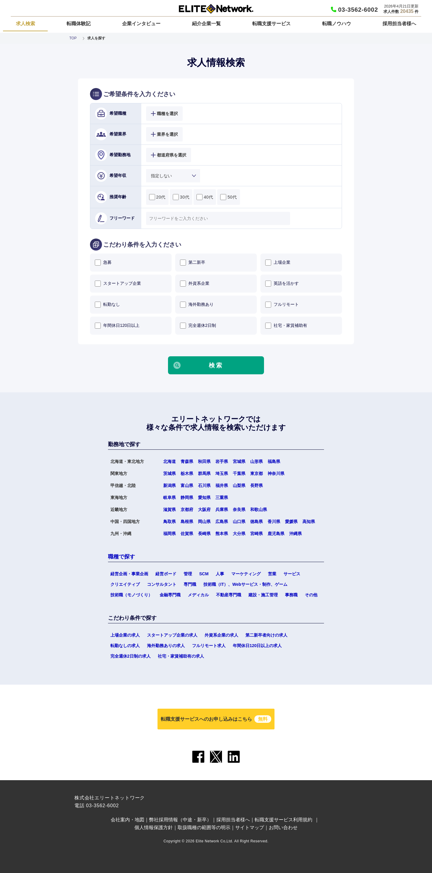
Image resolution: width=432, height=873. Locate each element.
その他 (311, 594)
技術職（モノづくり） (131, 594)
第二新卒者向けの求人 (266, 635)
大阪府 (204, 509)
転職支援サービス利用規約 (283, 819)
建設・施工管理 (263, 594)
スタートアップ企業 (118, 284)
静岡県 (187, 497)
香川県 (274, 521)
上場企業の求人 (125, 635)
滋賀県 (169, 509)
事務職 (291, 594)
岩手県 (221, 461)
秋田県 (204, 461)
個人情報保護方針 (153, 827)
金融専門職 (170, 594)
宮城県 (239, 461)
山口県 (239, 521)
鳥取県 (169, 521)
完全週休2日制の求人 (130, 656)
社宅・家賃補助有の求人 (181, 656)
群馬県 (204, 473)
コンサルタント (161, 584)
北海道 (169, 461)
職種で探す (121, 557)
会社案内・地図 (127, 819)
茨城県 (169, 473)
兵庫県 (221, 509)
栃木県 (187, 473)
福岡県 (169, 533)
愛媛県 (291, 521)
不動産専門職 (228, 594)
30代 (181, 197)
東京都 (256, 473)
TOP (72, 38)
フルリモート (282, 305)
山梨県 (239, 485)
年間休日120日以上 (117, 326)
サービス (292, 573)
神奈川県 (276, 473)
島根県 (187, 521)
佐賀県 (187, 533)
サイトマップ (249, 827)
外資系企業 (194, 284)
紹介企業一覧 (206, 23)
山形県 (256, 461)
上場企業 (277, 263)
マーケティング (246, 573)
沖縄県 (295, 533)
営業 (272, 573)
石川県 (204, 485)
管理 (188, 573)
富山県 (187, 485)
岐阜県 (169, 497)
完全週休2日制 (198, 326)
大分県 (239, 533)
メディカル (198, 594)
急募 (103, 263)
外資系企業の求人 (221, 635)
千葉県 (239, 473)
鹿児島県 (276, 533)
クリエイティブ (125, 584)
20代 (157, 197)
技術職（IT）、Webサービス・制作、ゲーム (245, 584)
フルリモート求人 (209, 645)
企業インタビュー (141, 23)
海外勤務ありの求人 (166, 645)
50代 (228, 197)
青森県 (187, 461)
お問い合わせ (283, 827)
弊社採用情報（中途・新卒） (180, 819)
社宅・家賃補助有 (286, 326)
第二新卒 (192, 263)
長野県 (256, 485)
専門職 (190, 584)
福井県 (221, 485)
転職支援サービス (271, 23)
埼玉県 (221, 473)
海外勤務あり (197, 305)
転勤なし (107, 305)
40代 (204, 197)
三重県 (221, 497)
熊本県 (221, 533)
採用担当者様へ (399, 23)
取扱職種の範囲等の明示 (204, 827)
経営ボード (165, 573)
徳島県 (256, 521)
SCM (203, 573)
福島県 (274, 461)
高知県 (308, 521)
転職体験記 (79, 23)
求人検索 (25, 23)
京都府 (187, 509)
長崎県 (204, 533)
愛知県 (204, 497)
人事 (220, 573)
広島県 (221, 521)
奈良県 (239, 509)
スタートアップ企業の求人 (172, 635)
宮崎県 (256, 533)
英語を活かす (282, 284)
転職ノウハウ (336, 23)
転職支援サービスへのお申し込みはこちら (216, 719)
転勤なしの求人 (125, 645)
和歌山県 (258, 509)
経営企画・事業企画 (129, 573)
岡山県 (204, 521)
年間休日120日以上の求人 (257, 645)
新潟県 (169, 485)
